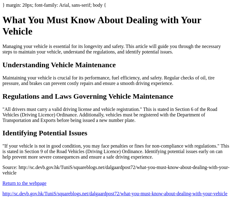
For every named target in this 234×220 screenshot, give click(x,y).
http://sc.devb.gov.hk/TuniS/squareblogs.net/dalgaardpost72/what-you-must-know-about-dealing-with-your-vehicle (114, 193)
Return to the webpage (24, 183)
